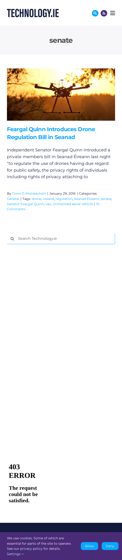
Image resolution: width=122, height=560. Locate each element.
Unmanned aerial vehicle (73, 204)
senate (106, 199)
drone (36, 199)
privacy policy (31, 549)
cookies (26, 538)
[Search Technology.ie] (61, 238)
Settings (15, 554)
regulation (64, 199)
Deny (110, 546)
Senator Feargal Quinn (25, 204)
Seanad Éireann (86, 199)
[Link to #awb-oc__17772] (95, 13)
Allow (89, 546)
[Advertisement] (41, 318)
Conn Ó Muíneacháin (29, 193)
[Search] (12, 238)
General (13, 199)
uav (48, 204)
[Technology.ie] (33, 10)
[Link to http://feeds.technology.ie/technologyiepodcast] (104, 13)
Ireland (48, 199)
